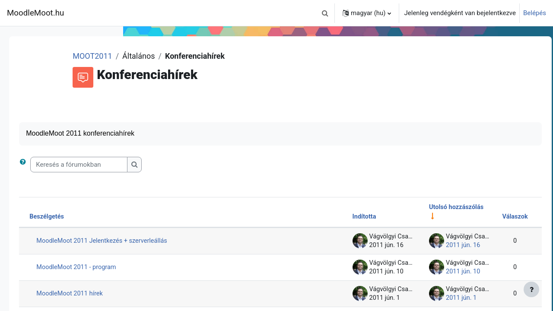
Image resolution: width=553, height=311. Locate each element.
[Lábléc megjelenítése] (531, 289)
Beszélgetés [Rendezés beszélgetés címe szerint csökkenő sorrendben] (168, 218)
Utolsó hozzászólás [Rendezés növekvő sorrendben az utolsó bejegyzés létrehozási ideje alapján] (435, 208)
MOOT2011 (199, 55)
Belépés (534, 13)
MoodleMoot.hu (35, 13)
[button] (325, 13)
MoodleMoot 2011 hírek (191, 294)
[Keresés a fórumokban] (199, 165)
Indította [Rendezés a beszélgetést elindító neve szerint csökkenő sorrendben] (341, 218)
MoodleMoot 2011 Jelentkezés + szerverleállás (224, 242)
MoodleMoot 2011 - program (198, 268)
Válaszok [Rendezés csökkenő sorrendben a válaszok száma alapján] (495, 218)
